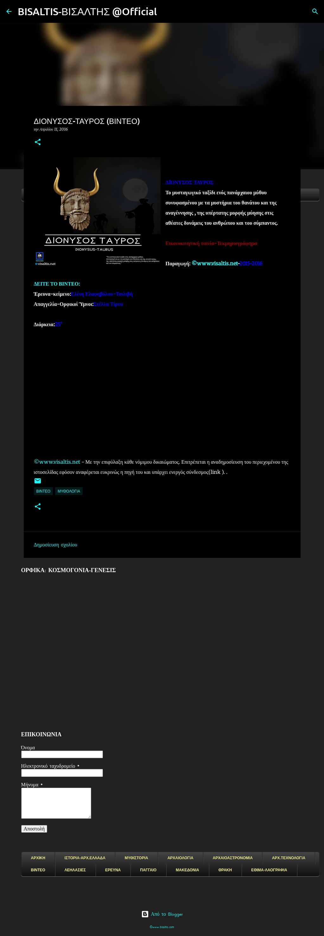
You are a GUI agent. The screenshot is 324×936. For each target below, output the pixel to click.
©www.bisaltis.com (162, 927)
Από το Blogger (162, 914)
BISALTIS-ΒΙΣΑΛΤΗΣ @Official (87, 11)
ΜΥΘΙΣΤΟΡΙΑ (136, 858)
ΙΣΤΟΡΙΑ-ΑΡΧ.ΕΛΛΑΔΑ (85, 858)
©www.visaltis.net (214, 263)
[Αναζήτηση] (166, 11)
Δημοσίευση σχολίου (55, 545)
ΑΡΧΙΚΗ (38, 858)
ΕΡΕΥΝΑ (113, 870)
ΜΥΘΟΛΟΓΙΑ (69, 491)
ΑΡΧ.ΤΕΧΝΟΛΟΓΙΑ (288, 858)
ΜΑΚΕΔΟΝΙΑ (187, 870)
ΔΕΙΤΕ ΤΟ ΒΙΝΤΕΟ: (57, 284)
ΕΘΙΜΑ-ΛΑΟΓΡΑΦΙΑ (269, 870)
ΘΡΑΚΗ (225, 870)
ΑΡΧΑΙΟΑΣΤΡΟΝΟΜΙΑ (233, 858)
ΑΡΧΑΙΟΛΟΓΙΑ (181, 858)
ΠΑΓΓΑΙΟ (148, 870)
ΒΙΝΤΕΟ (43, 491)
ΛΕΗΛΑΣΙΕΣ (75, 870)
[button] (37, 142)
